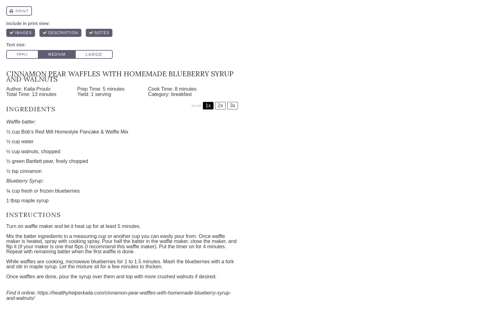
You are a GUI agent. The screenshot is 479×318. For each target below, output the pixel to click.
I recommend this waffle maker (120, 246)
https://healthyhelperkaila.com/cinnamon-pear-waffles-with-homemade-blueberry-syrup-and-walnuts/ (118, 295)
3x (232, 105)
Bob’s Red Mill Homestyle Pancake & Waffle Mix (74, 131)
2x (220, 105)
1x (208, 105)
